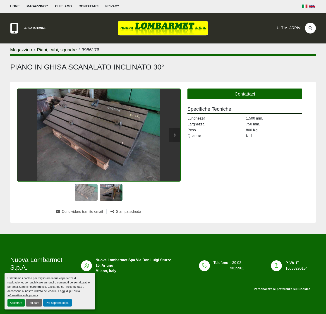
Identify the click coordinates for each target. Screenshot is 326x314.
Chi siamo (63, 6)
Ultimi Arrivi (289, 28)
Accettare (16, 302)
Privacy (112, 6)
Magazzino (36, 6)
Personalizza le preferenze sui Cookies (282, 289)
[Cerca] (310, 28)
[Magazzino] (21, 49)
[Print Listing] (125, 212)
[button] (37, 6)
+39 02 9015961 (34, 28)
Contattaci (88, 6)
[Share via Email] (81, 212)
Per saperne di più (57, 302)
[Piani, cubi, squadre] (57, 49)
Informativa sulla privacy (22, 295)
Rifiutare (34, 302)
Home (15, 6)
